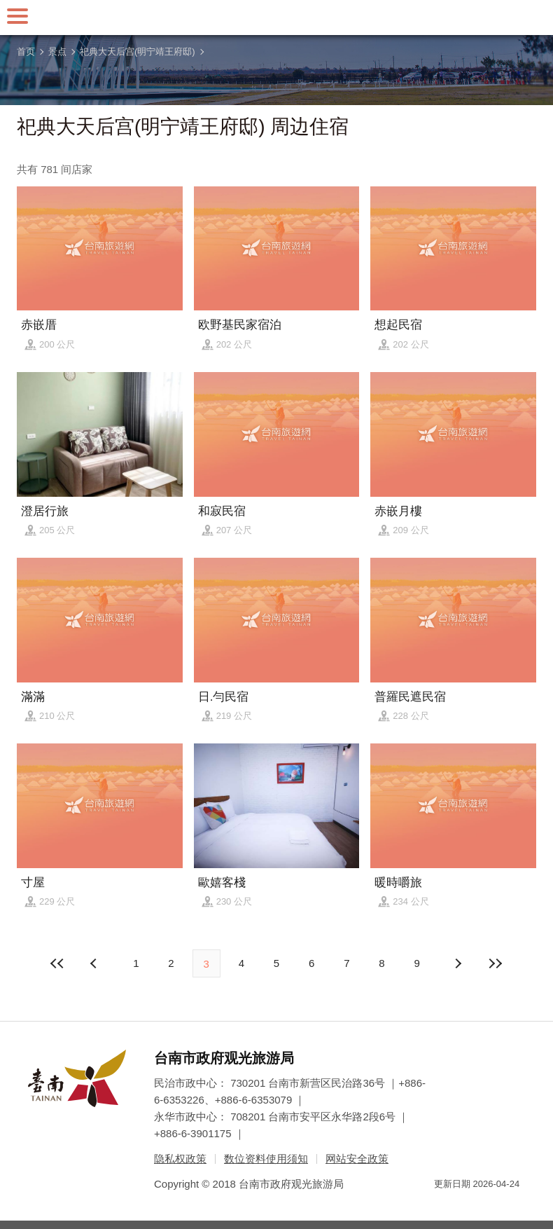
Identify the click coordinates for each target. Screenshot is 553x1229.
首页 (26, 51)
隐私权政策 (180, 1159)
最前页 (57, 963)
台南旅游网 (276, 17)
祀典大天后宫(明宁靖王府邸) (137, 51)
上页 (458, 963)
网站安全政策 (357, 1159)
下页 (95, 963)
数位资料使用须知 (266, 1159)
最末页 (496, 963)
